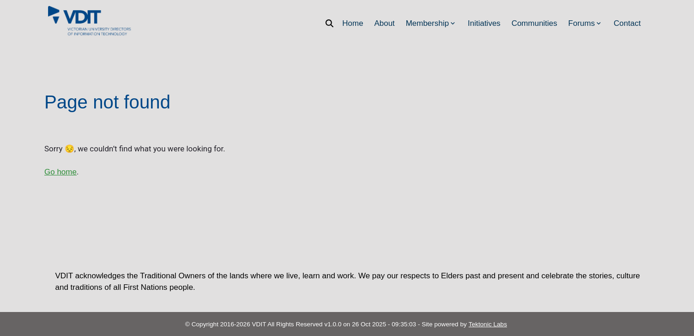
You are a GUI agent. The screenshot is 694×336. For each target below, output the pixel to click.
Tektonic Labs (488, 324)
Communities (534, 23)
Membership (431, 23)
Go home (60, 172)
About (384, 23)
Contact (627, 23)
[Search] (332, 23)
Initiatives (484, 23)
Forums (585, 23)
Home (352, 23)
